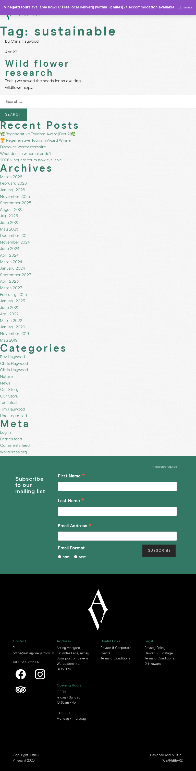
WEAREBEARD (172, 760)
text (82, 557)
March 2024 (11, 262)
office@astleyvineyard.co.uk (33, 653)
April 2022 (9, 314)
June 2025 (9, 223)
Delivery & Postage (158, 653)
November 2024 (15, 242)
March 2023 (11, 288)
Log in (5, 432)
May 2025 (9, 229)
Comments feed (15, 445)
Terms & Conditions (115, 658)
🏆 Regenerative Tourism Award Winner (36, 140)
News (5, 383)
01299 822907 (29, 662)
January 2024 (12, 268)
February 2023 (13, 295)
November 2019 (14, 334)
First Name (71, 476)
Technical (8, 403)
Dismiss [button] (186, 7)
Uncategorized (13, 416)
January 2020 (12, 327)
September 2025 (15, 203)
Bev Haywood (12, 357)
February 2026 (13, 183)
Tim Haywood (12, 409)
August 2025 (11, 210)
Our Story (9, 390)
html (66, 557)
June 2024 (9, 249)
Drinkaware (152, 664)
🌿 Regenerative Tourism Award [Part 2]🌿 (38, 134)
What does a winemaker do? (25, 154)
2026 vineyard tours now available (31, 160)
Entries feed (11, 439)
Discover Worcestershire (23, 147)
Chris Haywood (14, 364)
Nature (6, 377)
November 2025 (15, 197)
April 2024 (9, 255)
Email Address (75, 526)
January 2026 (12, 190)
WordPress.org (13, 452)
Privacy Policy (154, 648)
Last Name (71, 501)
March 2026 (11, 177)
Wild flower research (37, 68)
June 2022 (9, 308)
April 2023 (9, 281)
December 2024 (15, 236)
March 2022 (11, 321)
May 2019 (8, 340)
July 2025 (9, 216)
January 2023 (12, 301)
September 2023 (15, 275)
